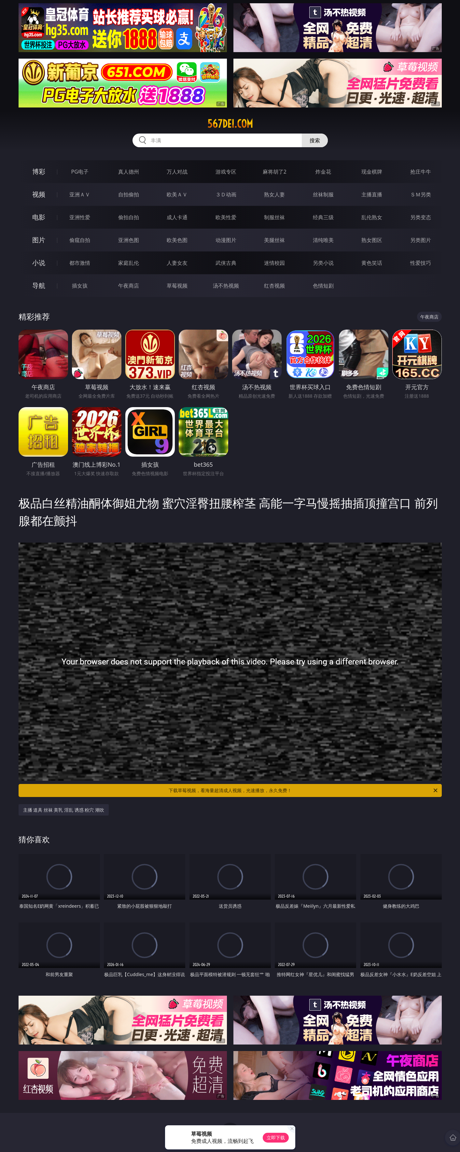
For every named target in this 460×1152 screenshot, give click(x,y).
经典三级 (323, 217)
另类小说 (323, 262)
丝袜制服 (323, 194)
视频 (38, 194)
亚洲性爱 (79, 217)
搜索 (315, 140)
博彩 (38, 171)
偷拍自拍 (128, 217)
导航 (38, 285)
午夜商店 (128, 285)
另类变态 (420, 217)
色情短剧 (323, 285)
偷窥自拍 (79, 240)
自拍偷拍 (128, 194)
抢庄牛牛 (420, 171)
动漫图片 (226, 240)
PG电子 (80, 171)
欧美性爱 (226, 217)
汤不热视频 (226, 285)
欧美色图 (177, 240)
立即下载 (276, 1137)
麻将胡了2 (274, 171)
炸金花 (323, 171)
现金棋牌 (371, 171)
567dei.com (230, 123)
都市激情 (79, 262)
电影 (38, 217)
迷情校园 (274, 262)
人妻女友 (177, 262)
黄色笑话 (371, 262)
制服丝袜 (274, 217)
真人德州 (128, 171)
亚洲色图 (128, 240)
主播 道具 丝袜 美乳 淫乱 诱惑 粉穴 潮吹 (63, 810)
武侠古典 (226, 262)
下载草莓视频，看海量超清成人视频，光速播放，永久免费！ (304, 790)
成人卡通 (177, 217)
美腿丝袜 (274, 240)
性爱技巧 (420, 262)
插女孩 (80, 285)
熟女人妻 (274, 194)
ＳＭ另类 (420, 194)
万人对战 (177, 171)
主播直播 (371, 194)
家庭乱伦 (128, 262)
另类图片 (420, 240)
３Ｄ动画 (226, 194)
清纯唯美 (323, 240)
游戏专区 (226, 171)
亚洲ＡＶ (79, 194)
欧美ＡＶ (177, 194)
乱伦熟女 (371, 217)
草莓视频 (177, 285)
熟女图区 (371, 240)
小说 (38, 262)
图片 (38, 239)
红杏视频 (274, 285)
